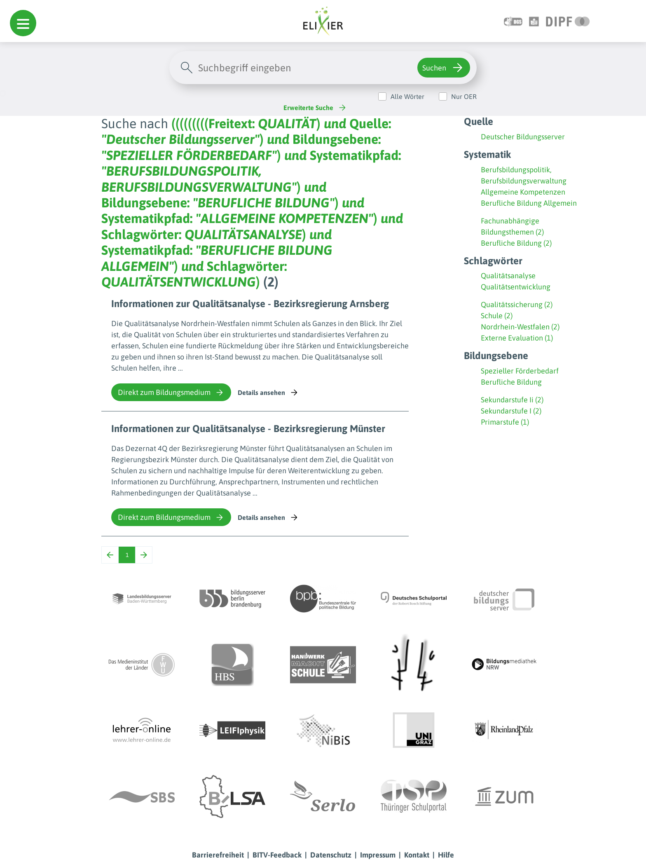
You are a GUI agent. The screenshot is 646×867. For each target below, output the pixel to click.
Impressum (378, 855)
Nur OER (464, 96)
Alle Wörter (407, 96)
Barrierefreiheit (218, 855)
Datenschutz (330, 855)
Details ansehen (268, 392)
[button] (23, 23)
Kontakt (416, 855)
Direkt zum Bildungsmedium (171, 392)
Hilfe (446, 855)
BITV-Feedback (277, 855)
